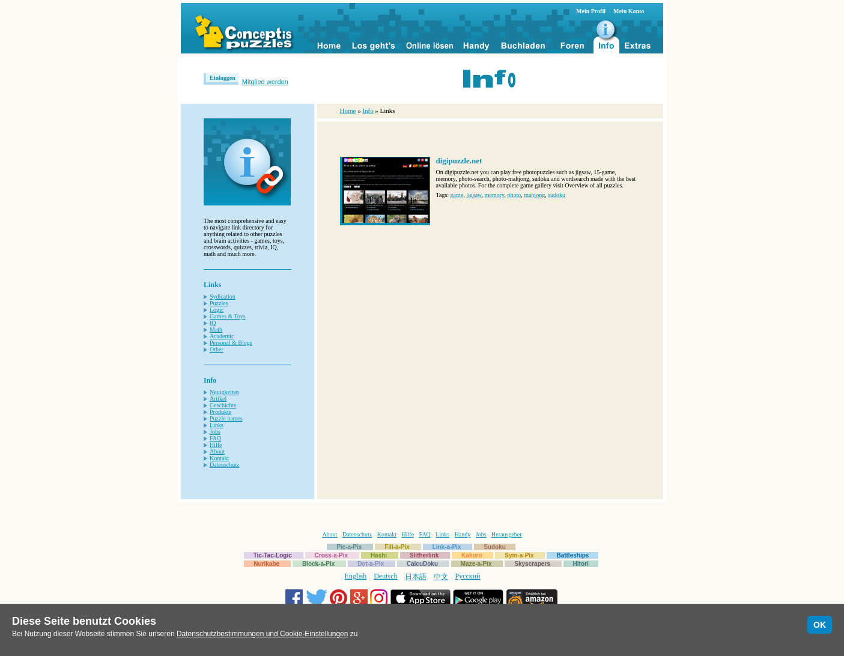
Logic (216, 309)
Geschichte (223, 405)
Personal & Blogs (231, 342)
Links (216, 425)
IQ (213, 323)
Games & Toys (228, 316)
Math (216, 329)
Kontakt (219, 458)
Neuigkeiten (224, 392)
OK (819, 625)
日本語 (416, 576)
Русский (468, 576)
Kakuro (471, 555)
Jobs (215, 431)
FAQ (215, 438)
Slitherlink (424, 555)
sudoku (556, 195)
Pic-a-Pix (349, 547)
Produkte (220, 411)
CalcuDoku (422, 563)
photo (514, 195)
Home (348, 110)
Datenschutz (224, 464)
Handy (463, 534)
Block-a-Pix (318, 563)
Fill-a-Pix (397, 547)
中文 (441, 576)
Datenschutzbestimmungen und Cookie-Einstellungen (262, 634)
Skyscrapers (532, 563)
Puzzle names (226, 418)
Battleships (572, 555)
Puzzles (219, 303)
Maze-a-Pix (476, 563)
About (217, 451)
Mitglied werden (265, 81)
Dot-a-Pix (370, 563)
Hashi (379, 555)
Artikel (218, 398)
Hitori (581, 563)
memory (495, 195)
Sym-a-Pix (519, 555)
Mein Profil (591, 11)
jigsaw (473, 195)
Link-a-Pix (447, 547)
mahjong (534, 195)
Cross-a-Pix (331, 555)
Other (216, 349)
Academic (222, 336)
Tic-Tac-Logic (273, 555)
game (457, 195)
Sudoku (495, 547)
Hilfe (216, 445)
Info (367, 110)
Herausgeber (506, 534)
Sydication (222, 296)
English (356, 576)
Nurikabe (266, 563)
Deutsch (385, 576)
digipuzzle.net (459, 160)
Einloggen (222, 77)
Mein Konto (628, 11)
